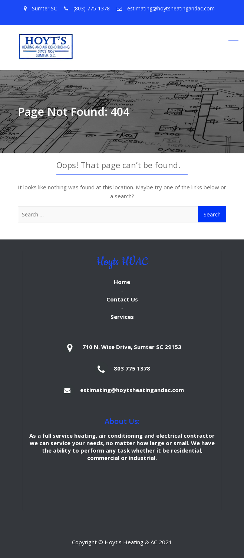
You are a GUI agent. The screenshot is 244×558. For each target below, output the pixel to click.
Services (122, 316)
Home (122, 281)
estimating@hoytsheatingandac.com (132, 390)
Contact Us (122, 299)
